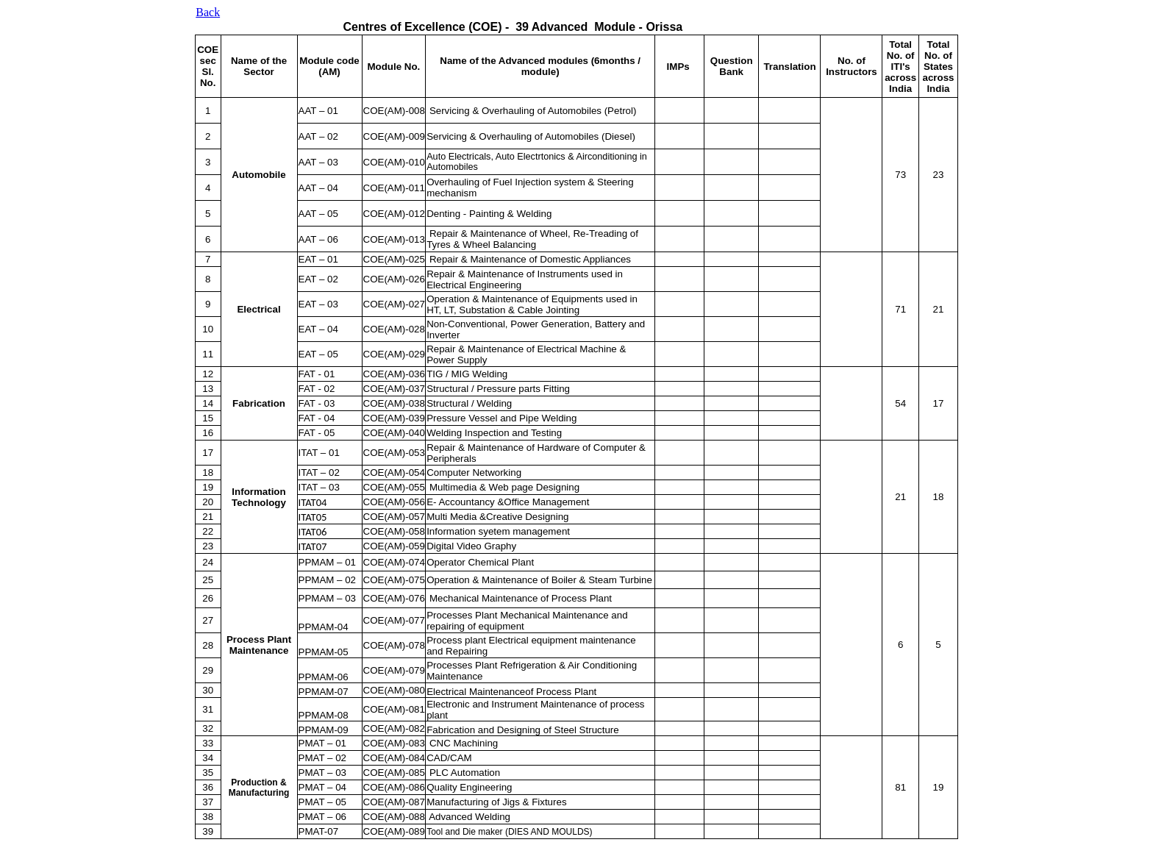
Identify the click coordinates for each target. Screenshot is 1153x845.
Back (208, 12)
